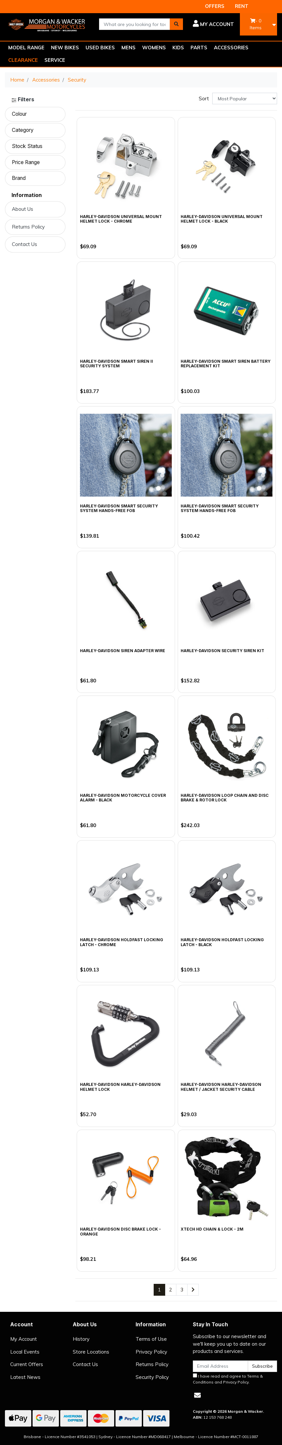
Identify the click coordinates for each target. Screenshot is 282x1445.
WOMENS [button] (154, 47)
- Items (256, 24)
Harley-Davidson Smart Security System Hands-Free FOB (220, 508)
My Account (23, 1339)
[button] (213, 24)
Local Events (24, 1352)
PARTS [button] (199, 47)
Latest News (25, 1377)
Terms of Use (151, 1339)
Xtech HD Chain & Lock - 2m (212, 1229)
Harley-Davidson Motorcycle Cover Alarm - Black (123, 797)
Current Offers (26, 1364)
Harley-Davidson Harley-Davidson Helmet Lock (120, 1086)
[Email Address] (220, 1366)
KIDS (178, 47)
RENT (241, 6)
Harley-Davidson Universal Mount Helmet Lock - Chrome (121, 219)
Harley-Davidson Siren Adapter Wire (122, 650)
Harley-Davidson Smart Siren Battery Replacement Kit (225, 363)
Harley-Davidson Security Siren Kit (222, 650)
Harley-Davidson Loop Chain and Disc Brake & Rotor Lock (225, 797)
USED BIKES (100, 47)
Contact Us (24, 244)
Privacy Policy (151, 1352)
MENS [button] (128, 47)
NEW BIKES (65, 47)
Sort (204, 98)
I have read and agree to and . (228, 1378)
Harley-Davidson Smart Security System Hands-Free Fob (119, 508)
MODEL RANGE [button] (26, 47)
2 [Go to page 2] (170, 1289)
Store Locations (91, 1352)
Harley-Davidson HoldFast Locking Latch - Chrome (121, 942)
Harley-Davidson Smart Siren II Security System (116, 363)
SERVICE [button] (54, 60)
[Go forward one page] (193, 1290)
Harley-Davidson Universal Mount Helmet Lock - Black (222, 219)
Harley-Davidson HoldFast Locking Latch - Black (222, 942)
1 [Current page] (159, 1289)
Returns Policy (28, 227)
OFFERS (214, 6)
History (81, 1339)
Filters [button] (23, 100)
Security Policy (152, 1377)
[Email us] (197, 1395)
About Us (22, 209)
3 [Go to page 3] (181, 1289)
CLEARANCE (23, 60)
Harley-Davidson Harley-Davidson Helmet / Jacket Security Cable (221, 1086)
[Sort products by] (244, 98)
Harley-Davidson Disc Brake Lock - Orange (120, 1231)
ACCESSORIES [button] (231, 47)
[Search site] (176, 24)
